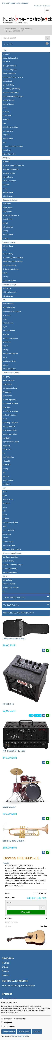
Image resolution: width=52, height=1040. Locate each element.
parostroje (6, 465)
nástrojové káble (9, 426)
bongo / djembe (9, 331)
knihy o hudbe (8, 542)
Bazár (5, 576)
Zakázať (36, 1031)
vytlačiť (6, 863)
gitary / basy (7, 580)
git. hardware (8, 131)
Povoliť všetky (9, 1031)
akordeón (6, 503)
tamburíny (6, 342)
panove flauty (8, 254)
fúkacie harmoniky (10, 265)
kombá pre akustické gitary (13, 96)
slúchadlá (6, 461)
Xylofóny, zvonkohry (10, 338)
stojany (5, 231)
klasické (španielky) (10, 58)
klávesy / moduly (9, 584)
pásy (4, 142)
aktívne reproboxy (9, 400)
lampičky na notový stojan (13, 565)
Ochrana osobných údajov (20, 1036)
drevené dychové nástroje (13, 261)
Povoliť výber (24, 1031)
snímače (6, 112)
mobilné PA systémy (10, 403)
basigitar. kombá (9, 173)
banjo (5, 526)
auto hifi (6, 476)
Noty (4, 488)
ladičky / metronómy (10, 557)
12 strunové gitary (9, 70)
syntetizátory (7, 219)
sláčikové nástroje (9, 292)
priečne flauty (8, 246)
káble (5, 419)
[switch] (2, 1018)
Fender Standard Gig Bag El (14, 639)
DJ (4, 453)
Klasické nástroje (9, 284)
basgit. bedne (8, 177)
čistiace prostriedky (10, 569)
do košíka (26, 912)
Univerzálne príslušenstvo (13, 553)
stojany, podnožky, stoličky (13, 146)
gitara (5, 492)
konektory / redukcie (10, 423)
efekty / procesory (9, 181)
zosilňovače (7, 384)
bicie (4, 511)
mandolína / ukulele (10, 522)
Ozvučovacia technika (11, 373)
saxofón (6, 519)
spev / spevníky (9, 530)
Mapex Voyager (9, 807)
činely (5, 319)
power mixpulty (8, 380)
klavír (5, 496)
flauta (5, 515)
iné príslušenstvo (9, 154)
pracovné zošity (9, 545)
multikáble (7, 438)
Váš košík (26, 43)
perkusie (6, 334)
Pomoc (5, 971)
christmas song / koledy (12, 549)
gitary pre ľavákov (9, 66)
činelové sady (8, 323)
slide (4, 123)
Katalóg (5, 963)
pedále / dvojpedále (10, 353)
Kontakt (5, 975)
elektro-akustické (9, 73)
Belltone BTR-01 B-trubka (13, 841)
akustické (6, 62)
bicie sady (6, 315)
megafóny (6, 446)
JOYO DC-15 (8, 704)
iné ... (5, 591)
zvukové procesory (10, 415)
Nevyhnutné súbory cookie (15, 1019)
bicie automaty (8, 304)
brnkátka (6, 119)
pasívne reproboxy (10, 388)
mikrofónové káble (10, 430)
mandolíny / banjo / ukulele (13, 77)
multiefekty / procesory (11, 89)
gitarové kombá (9, 100)
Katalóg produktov (25, 29)
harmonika (7, 534)
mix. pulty (6, 377)
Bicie (4, 300)
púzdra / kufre (8, 139)
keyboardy (7, 204)
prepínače (6, 135)
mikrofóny (6, 407)
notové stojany (8, 561)
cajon (5, 327)
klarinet (5, 538)
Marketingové (9, 1026)
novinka (38, 715)
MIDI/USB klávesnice (11, 215)
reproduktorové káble (11, 442)
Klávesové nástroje (10, 200)
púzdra (5, 365)
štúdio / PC (7, 449)
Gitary (5, 50)
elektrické (6, 54)
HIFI (4, 473)
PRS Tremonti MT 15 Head (14, 751)
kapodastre (7, 115)
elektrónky (7, 150)
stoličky (5, 238)
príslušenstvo (8, 196)
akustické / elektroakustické (13, 165)
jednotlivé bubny (9, 307)
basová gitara (8, 499)
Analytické (8, 1022)
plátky (5, 273)
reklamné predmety (10, 572)
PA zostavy (7, 392)
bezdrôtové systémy (10, 127)
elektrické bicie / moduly (12, 311)
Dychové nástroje (9, 242)
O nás (5, 967)
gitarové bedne (8, 104)
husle (5, 507)
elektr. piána (7, 208)
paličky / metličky (9, 361)
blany (5, 357)
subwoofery (7, 396)
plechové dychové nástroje (13, 258)
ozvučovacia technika (11, 588)
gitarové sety (8, 81)
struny (5, 108)
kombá (5, 223)
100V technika (8, 457)
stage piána (7, 211)
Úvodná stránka (10, 29)
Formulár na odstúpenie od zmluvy (18, 985)
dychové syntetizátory (11, 269)
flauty (5, 250)
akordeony (7, 288)
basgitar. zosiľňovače (11, 169)
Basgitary (6, 158)
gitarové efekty (8, 85)
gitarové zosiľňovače (11, 93)
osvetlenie (7, 484)
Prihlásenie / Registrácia (42, 6)
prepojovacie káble (10, 434)
